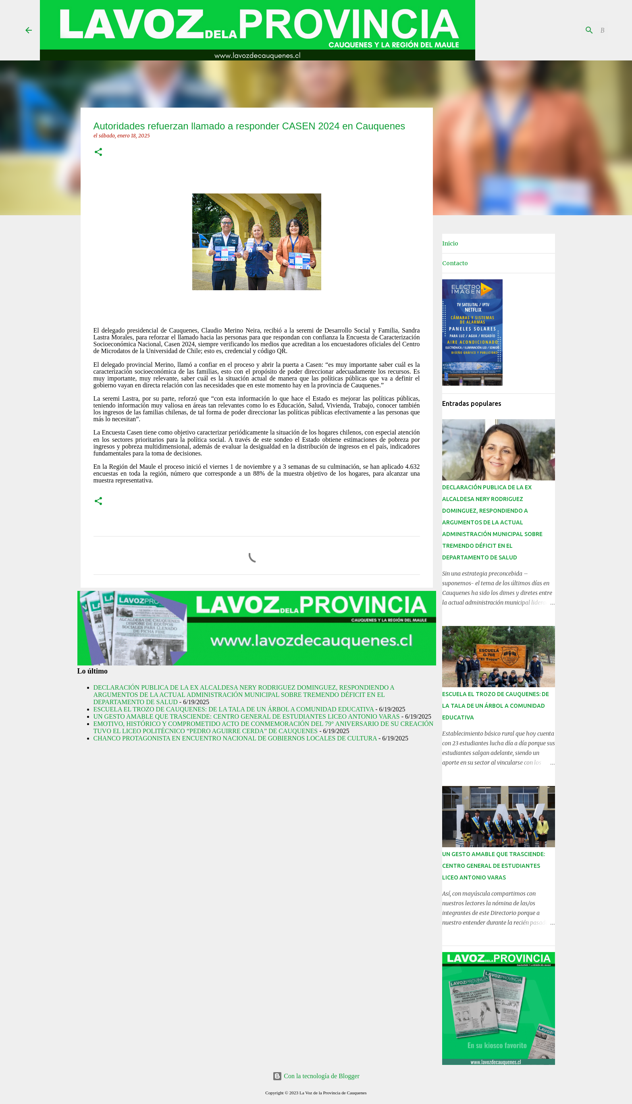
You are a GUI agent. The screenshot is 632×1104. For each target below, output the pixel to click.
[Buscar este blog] (566, 30)
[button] (98, 152)
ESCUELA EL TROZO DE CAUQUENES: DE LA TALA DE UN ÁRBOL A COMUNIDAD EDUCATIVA (234, 709)
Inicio (450, 243)
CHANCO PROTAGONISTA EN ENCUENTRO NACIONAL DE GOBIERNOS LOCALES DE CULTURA (235, 738)
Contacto (455, 263)
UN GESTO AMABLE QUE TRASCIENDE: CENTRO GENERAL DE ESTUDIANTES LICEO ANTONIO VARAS (247, 716)
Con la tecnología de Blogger (316, 1076)
